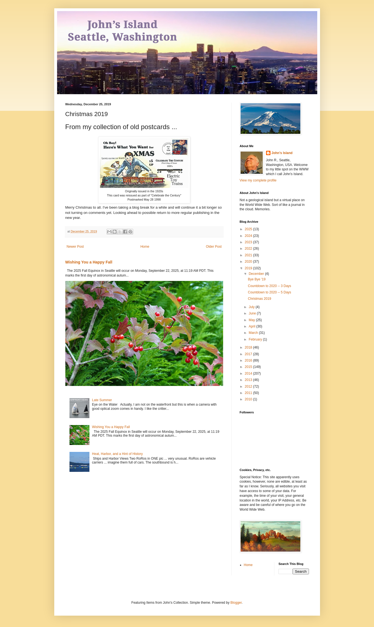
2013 (249, 380)
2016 (249, 360)
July (252, 307)
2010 (249, 399)
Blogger (236, 603)
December (257, 274)
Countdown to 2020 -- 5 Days (269, 292)
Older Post (214, 247)
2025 (249, 229)
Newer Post (75, 247)
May (252, 320)
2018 (249, 347)
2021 (249, 255)
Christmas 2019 (259, 299)
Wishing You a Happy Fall (88, 262)
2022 (249, 248)
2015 (249, 367)
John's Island (282, 153)
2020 (249, 261)
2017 (249, 354)
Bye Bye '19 (256, 279)
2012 (249, 386)
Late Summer (102, 400)
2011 (249, 393)
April (252, 326)
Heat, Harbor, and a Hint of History (117, 454)
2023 (249, 242)
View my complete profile (258, 180)
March (254, 333)
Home (144, 247)
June (253, 313)
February (256, 339)
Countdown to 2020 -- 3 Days (269, 286)
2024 (249, 236)
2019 (249, 268)
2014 (249, 373)
